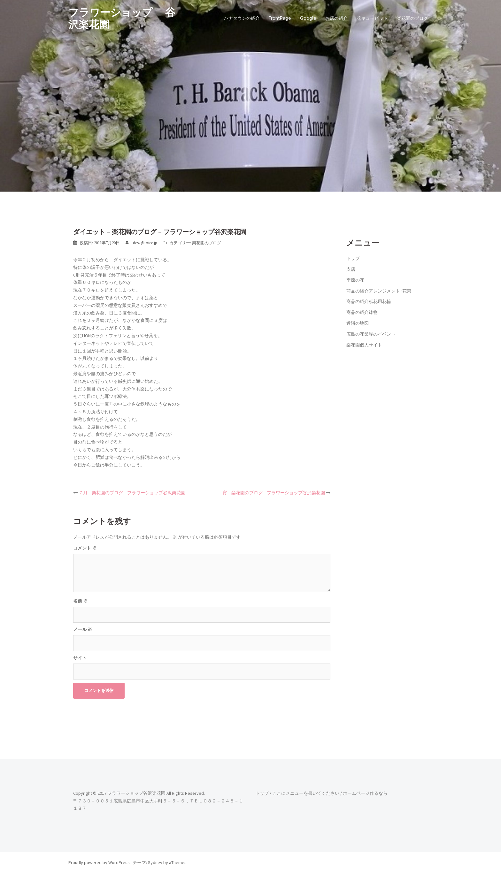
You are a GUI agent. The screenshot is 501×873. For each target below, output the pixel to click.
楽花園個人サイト (364, 345)
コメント (84, 548)
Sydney (155, 862)
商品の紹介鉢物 (362, 312)
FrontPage (280, 18)
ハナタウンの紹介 (242, 18)
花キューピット (372, 18)
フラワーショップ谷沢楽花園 (136, 793)
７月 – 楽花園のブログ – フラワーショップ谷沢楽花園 (132, 493)
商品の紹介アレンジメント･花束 (378, 291)
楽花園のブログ (412, 18)
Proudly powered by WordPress (99, 862)
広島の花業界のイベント (371, 334)
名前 (80, 601)
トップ (353, 258)
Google (308, 18)
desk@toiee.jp (145, 243)
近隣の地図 (357, 323)
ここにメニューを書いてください (305, 793)
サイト (80, 658)
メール (82, 629)
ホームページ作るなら (365, 793)
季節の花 (355, 280)
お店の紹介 (336, 18)
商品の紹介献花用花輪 (368, 301)
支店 (350, 269)
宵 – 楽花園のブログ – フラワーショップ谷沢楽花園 (274, 493)
